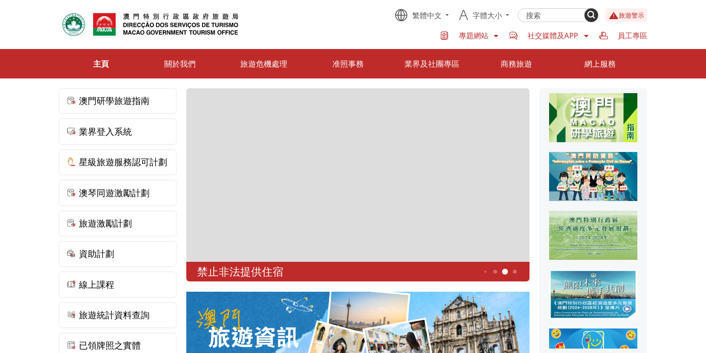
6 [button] (515, 272)
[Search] (591, 15)
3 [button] (485, 272)
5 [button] (505, 272)
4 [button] (495, 272)
